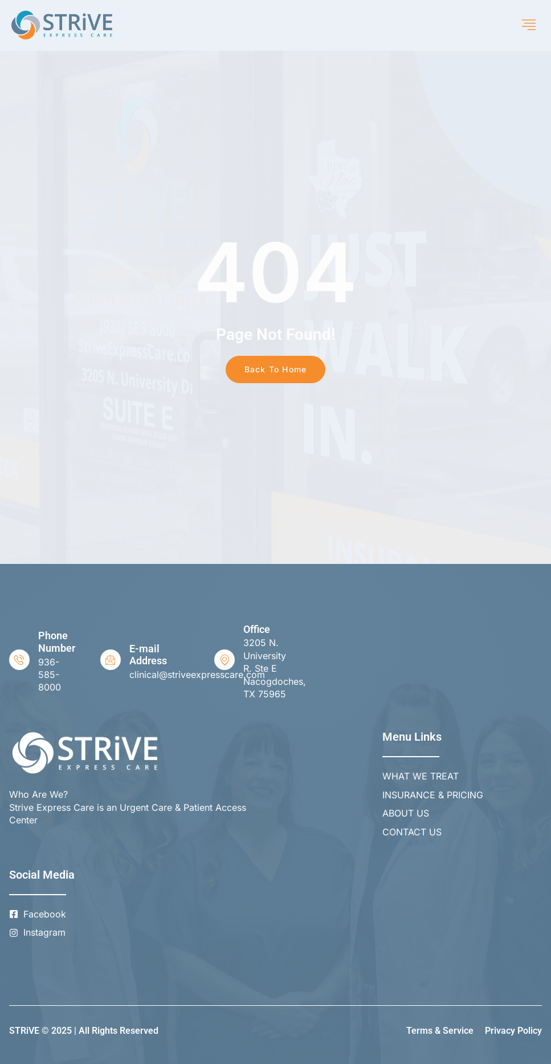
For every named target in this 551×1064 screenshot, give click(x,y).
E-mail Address (148, 655)
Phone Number (56, 642)
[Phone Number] (19, 659)
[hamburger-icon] (529, 25)
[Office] (224, 659)
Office (256, 629)
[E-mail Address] (110, 659)
